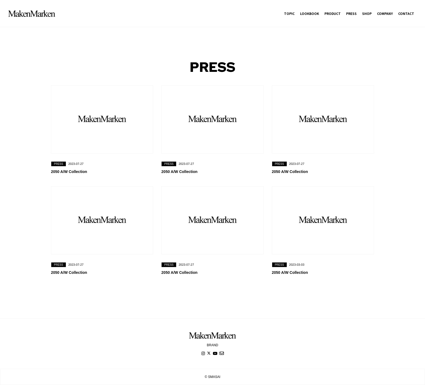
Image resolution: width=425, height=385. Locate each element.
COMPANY (385, 13)
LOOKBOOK (309, 13)
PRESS (351, 13)
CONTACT (406, 13)
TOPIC (289, 13)
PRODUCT (332, 13)
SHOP (367, 13)
